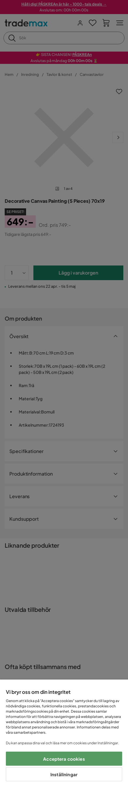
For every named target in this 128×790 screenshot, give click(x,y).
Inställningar (64, 774)
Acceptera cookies (64, 759)
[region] (64, 735)
